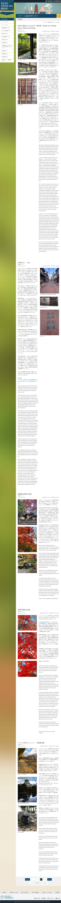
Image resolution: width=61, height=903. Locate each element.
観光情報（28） (5, 56)
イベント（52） (5, 24)
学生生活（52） (5, 39)
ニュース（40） (5, 21)
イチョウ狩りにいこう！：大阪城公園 (31, 743)
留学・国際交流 (35, 892)
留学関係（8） (5, 50)
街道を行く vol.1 (24, 263)
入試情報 (57, 892)
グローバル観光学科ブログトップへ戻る (51, 22)
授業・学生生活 (24, 892)
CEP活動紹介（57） (6, 36)
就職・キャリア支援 (47, 892)
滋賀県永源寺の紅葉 (25, 494)
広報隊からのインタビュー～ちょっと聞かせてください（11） (7, 46)
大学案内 (4, 892)
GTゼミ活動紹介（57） (6, 30)
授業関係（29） (5, 53)
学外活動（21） (5, 42)
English (58, 898)
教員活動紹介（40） (6, 27)
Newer (28, 879)
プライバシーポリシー (3, 901)
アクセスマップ (51, 898)
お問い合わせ (37, 898)
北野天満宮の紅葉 (24, 610)
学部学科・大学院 (14, 892)
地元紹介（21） (5, 33)
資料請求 (44, 898)
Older (49, 879)
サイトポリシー (10, 901)
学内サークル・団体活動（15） (6, 60)
